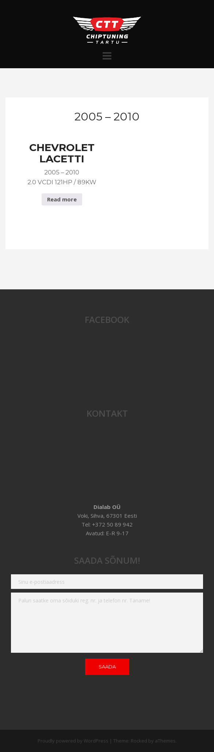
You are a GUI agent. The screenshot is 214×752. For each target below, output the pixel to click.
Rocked (139, 740)
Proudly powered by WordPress (73, 740)
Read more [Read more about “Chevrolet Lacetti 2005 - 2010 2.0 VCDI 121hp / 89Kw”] (62, 199)
